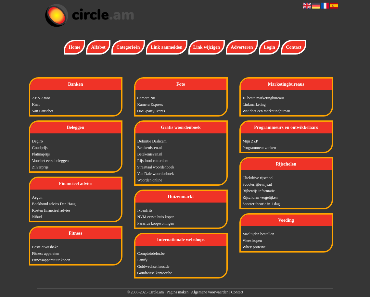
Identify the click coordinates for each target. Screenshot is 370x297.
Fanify (142, 260)
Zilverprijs (40, 167)
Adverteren (242, 47)
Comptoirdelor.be (151, 253)
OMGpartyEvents (151, 111)
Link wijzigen (206, 47)
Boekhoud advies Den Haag (54, 204)
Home (74, 47)
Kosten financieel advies (51, 210)
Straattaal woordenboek (155, 167)
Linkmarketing (254, 104)
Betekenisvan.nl (149, 154)
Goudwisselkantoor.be (154, 273)
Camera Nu (146, 98)
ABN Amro (41, 98)
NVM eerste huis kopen (155, 217)
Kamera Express (150, 104)
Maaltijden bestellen (258, 234)
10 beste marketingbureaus (264, 98)
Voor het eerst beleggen (50, 160)
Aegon (37, 197)
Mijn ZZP (250, 141)
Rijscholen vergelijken (260, 197)
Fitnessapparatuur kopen (51, 260)
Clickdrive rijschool (258, 178)
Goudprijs (40, 147)
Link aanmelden (167, 47)
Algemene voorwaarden (209, 292)
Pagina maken (178, 292)
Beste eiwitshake (45, 247)
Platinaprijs (41, 154)
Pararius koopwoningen (155, 223)
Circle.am (156, 292)
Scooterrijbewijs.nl (257, 184)
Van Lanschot (43, 111)
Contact (293, 47)
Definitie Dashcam (152, 141)
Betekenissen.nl (149, 147)
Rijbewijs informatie (259, 191)
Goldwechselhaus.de (153, 266)
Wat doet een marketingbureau (266, 111)
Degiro (37, 141)
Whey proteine (254, 247)
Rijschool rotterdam (153, 160)
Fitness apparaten (45, 253)
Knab (36, 104)
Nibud (37, 217)
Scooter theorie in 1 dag (261, 204)
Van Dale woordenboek (155, 173)
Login (269, 47)
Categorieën (128, 47)
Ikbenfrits (145, 210)
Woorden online (149, 180)
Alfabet (98, 47)
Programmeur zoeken (259, 147)
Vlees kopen (252, 240)
